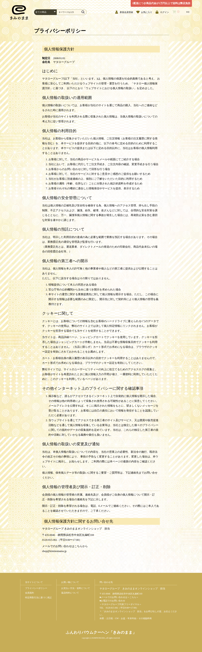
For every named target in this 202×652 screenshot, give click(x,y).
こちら (133, 597)
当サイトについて (34, 582)
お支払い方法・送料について (75, 588)
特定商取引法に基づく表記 (38, 597)
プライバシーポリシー (36, 588)
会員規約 (29, 593)
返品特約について (70, 593)
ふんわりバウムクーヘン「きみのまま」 (101, 632)
